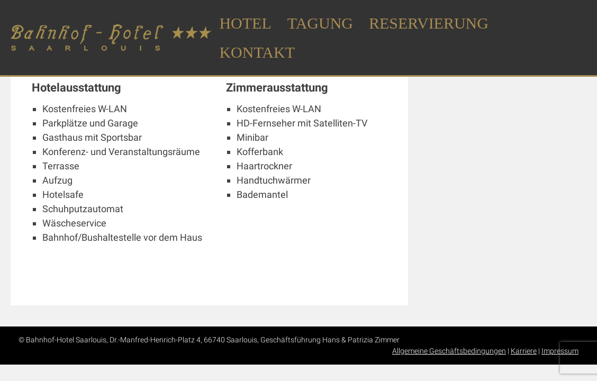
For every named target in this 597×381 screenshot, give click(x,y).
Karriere (524, 351)
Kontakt (257, 52)
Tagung (320, 23)
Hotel (245, 23)
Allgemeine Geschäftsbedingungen (449, 351)
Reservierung (429, 23)
